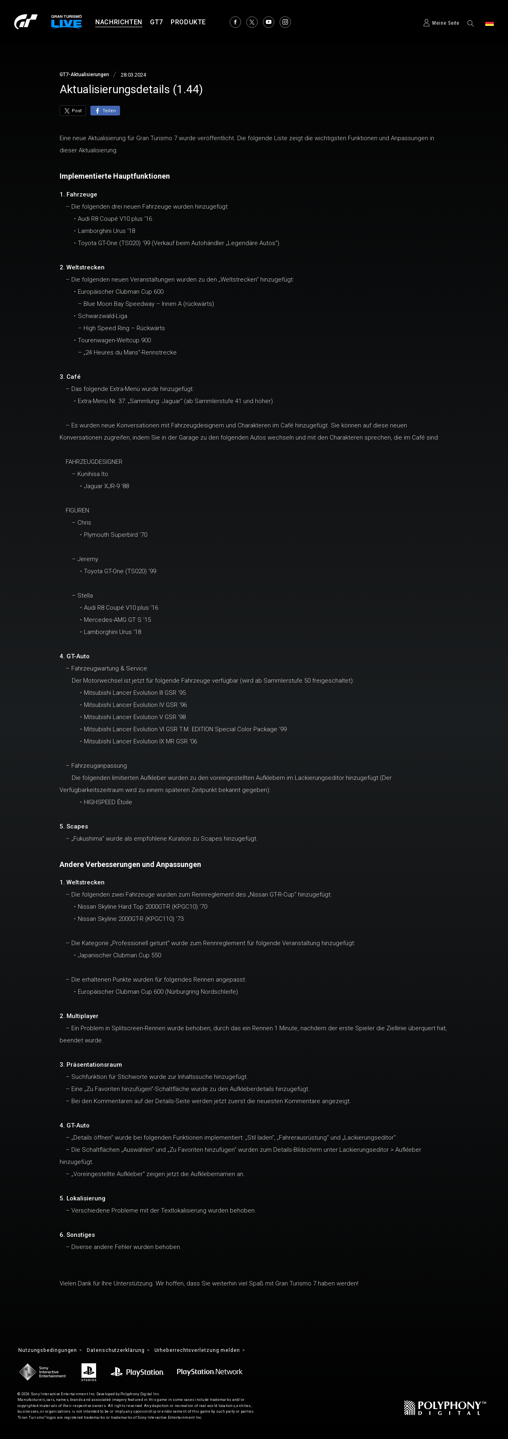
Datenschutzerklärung (125, 1351)
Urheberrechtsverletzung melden (216, 1351)
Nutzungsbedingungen (51, 1351)
